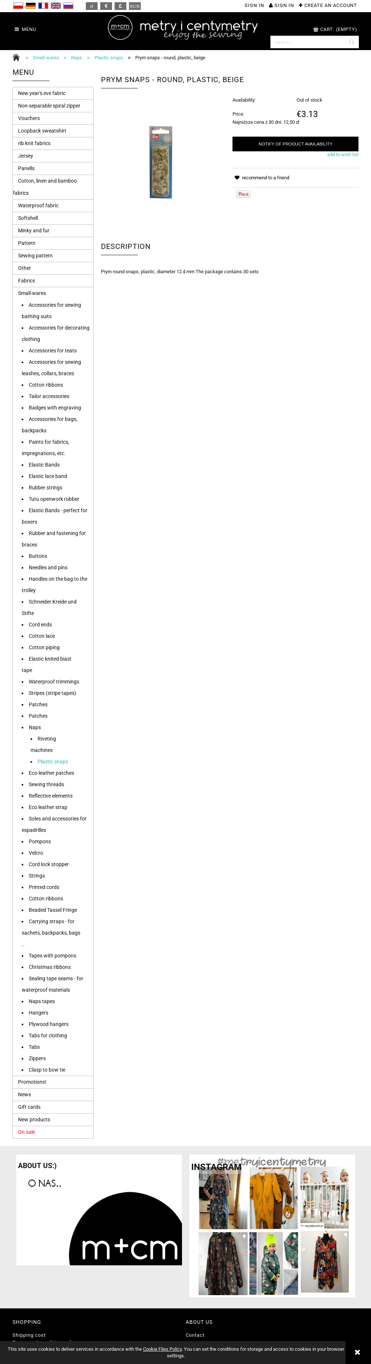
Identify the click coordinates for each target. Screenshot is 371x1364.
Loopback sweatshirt (42, 131)
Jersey (25, 156)
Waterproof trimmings (54, 682)
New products (34, 1119)
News (24, 1094)
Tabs (34, 1047)
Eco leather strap (48, 807)
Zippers (37, 1058)
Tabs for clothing (48, 1035)
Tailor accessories (49, 396)
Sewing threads (46, 784)
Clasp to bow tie (47, 1070)
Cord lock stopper (49, 864)
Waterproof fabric (38, 205)
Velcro (36, 853)
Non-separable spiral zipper (49, 106)
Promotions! (32, 1082)
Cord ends (40, 624)
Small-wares (32, 293)
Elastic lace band (48, 476)
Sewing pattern (35, 256)
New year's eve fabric (42, 93)
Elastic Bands (44, 465)
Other (24, 268)
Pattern (26, 243)
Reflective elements (51, 796)
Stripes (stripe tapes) (52, 693)
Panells (26, 168)
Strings (37, 876)
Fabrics (26, 281)
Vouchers (29, 118)
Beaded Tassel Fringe (53, 910)
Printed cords (44, 887)
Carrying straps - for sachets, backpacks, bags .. (51, 932)
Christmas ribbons (50, 967)
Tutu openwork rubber (54, 499)
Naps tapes (42, 1001)
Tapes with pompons (52, 956)
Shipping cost (29, 1335)
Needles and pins (48, 567)
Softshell (28, 218)
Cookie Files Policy (162, 1349)
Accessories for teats (53, 351)
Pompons (40, 841)
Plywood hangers (49, 1024)
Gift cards (29, 1107)
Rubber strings (45, 488)
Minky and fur (33, 230)
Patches (38, 704)
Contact (195, 1335)
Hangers (38, 1013)
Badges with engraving (55, 408)
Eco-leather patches (51, 773)
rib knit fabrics (34, 143)
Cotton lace (42, 636)
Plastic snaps (53, 761)
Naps (35, 727)
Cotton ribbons (46, 385)
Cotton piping (44, 647)
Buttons (38, 556)
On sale (26, 1132)
